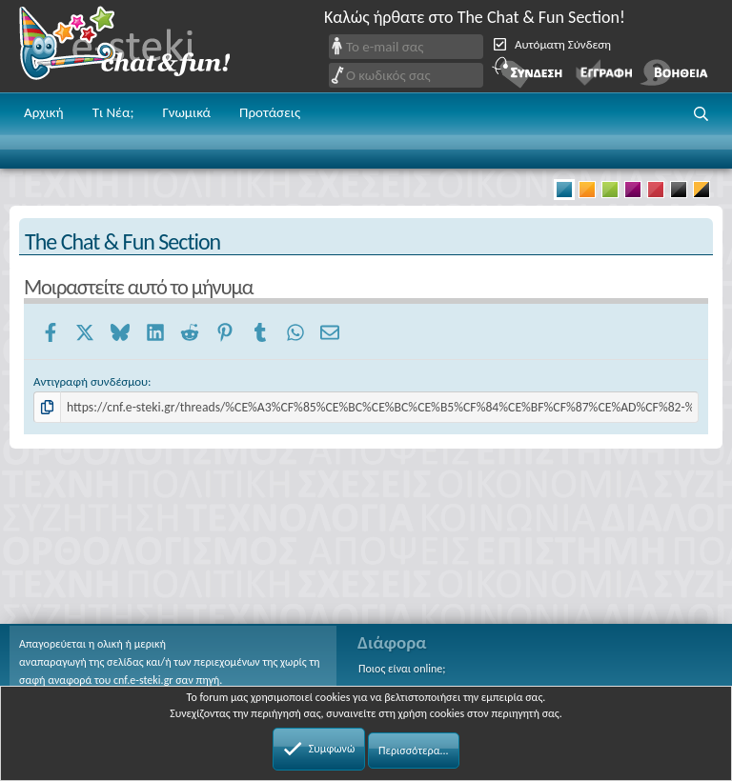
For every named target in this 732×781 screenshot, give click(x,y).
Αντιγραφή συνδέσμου (90, 381)
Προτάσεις (269, 112)
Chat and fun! (138, 46)
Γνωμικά (186, 112)
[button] (701, 114)
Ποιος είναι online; (401, 668)
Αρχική (44, 112)
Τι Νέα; (113, 112)
